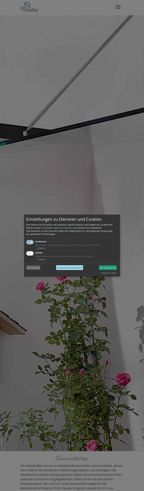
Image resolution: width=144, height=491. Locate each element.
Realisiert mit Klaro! (109, 273)
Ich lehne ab (33, 267)
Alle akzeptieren (108, 267)
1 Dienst (40, 248)
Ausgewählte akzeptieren (69, 267)
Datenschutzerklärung (64, 227)
